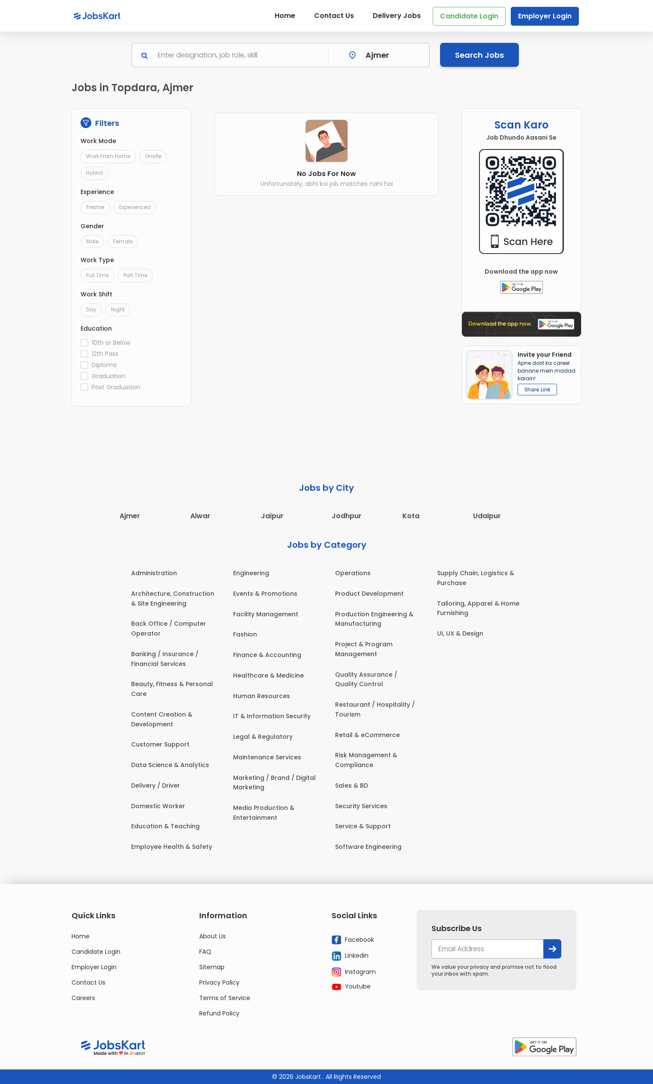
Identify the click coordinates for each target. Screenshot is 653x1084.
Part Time (135, 275)
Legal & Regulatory (263, 736)
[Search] (240, 55)
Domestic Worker (158, 806)
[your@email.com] (487, 949)
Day (91, 309)
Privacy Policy (219, 982)
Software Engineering (368, 846)
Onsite (153, 156)
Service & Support (363, 826)
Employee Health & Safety (171, 846)
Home (285, 16)
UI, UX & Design (460, 633)
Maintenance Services (267, 757)
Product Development (369, 593)
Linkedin (350, 956)
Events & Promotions (265, 593)
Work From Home (108, 156)
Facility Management (265, 614)
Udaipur (487, 516)
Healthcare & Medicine (268, 675)
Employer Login (545, 16)
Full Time (97, 275)
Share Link (537, 389)
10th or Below (111, 342)
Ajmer (130, 516)
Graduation (109, 376)
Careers (83, 998)
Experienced (134, 207)
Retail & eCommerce (367, 735)
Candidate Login (469, 16)
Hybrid (94, 172)
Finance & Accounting (267, 655)
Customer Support (160, 744)
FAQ (205, 951)
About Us (212, 936)
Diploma (104, 365)
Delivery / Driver (155, 785)
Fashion (245, 634)
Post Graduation (116, 387)
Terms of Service (224, 998)
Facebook (353, 939)
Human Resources (261, 696)
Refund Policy (219, 1013)
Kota (410, 516)
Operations (353, 573)
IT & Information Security (272, 716)
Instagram (354, 971)
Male (92, 241)
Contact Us (334, 16)
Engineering (251, 573)
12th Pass (105, 353)
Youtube (351, 986)
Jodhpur (347, 516)
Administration (154, 573)
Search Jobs (479, 55)
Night (118, 309)
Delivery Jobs (397, 16)
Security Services (361, 806)
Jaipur (272, 516)
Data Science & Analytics (170, 765)
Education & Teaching (165, 826)
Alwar (200, 516)
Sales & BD (351, 785)
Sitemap (212, 967)
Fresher (95, 207)
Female (122, 241)
